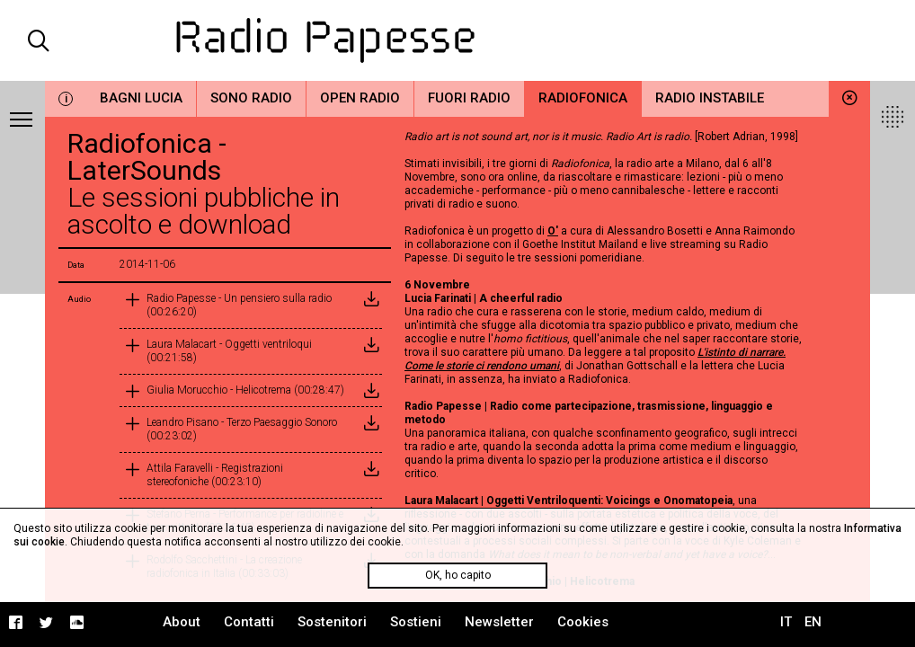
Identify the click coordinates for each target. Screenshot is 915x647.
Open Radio (360, 98)
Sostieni (415, 622)
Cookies (583, 622)
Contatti (249, 622)
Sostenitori (332, 622)
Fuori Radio (469, 98)
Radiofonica (582, 98)
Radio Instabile (709, 98)
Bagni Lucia (141, 98)
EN (813, 622)
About (181, 622)
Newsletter (499, 622)
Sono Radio (251, 98)
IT (786, 622)
